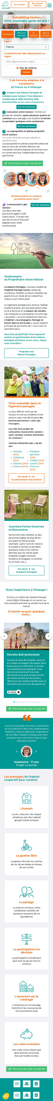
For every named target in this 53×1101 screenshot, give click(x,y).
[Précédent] (4, 636)
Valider (26, 72)
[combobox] (27, 62)
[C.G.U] (16, 1083)
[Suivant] (48, 636)
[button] (26, 660)
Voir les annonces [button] (41, 205)
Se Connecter (19, 5)
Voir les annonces (26, 107)
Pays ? (8, 41)
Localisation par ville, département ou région (24, 55)
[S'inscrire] (37, 4)
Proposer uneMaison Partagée (26, 353)
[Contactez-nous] (36, 1083)
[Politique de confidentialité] (27, 1083)
